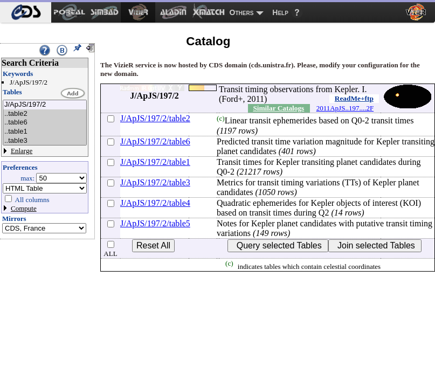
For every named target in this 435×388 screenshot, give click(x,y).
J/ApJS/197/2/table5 (155, 223)
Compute (24, 208)
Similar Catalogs (278, 108)
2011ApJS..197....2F (345, 108)
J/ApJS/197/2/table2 (155, 118)
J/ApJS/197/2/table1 (155, 162)
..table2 (44, 114)
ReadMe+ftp (354, 98)
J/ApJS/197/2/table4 (155, 202)
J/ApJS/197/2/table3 (155, 182)
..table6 (44, 122)
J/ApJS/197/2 (44, 104)
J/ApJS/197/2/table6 (155, 141)
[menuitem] (25, 12)
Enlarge (21, 151)
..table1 (44, 131)
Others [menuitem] (242, 12)
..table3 (44, 141)
